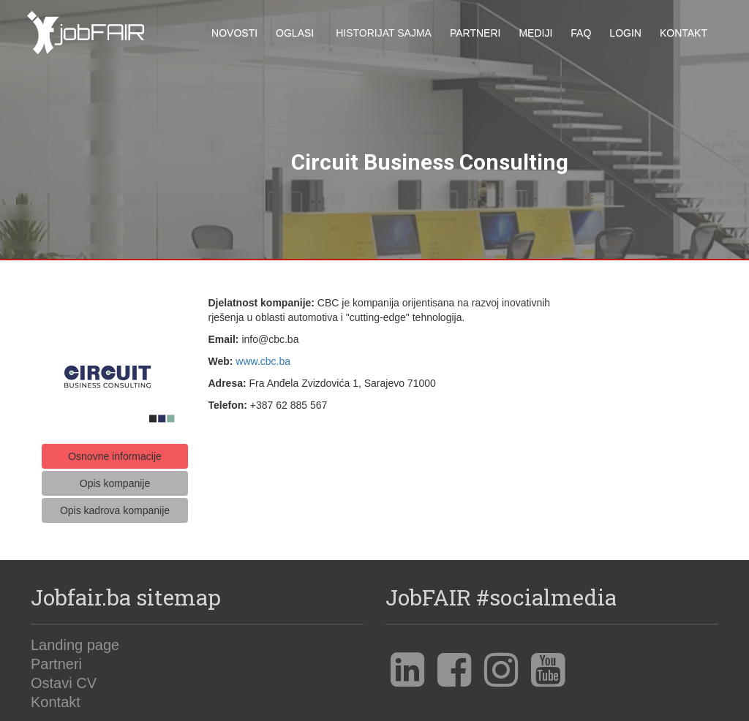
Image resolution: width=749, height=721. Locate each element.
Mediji (535, 33)
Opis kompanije (115, 479)
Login (625, 33)
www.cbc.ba (263, 357)
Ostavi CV (64, 679)
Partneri (475, 33)
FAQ (581, 33)
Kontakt (683, 33)
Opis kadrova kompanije (115, 506)
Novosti (234, 33)
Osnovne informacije (115, 452)
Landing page (75, 641)
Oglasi (295, 33)
